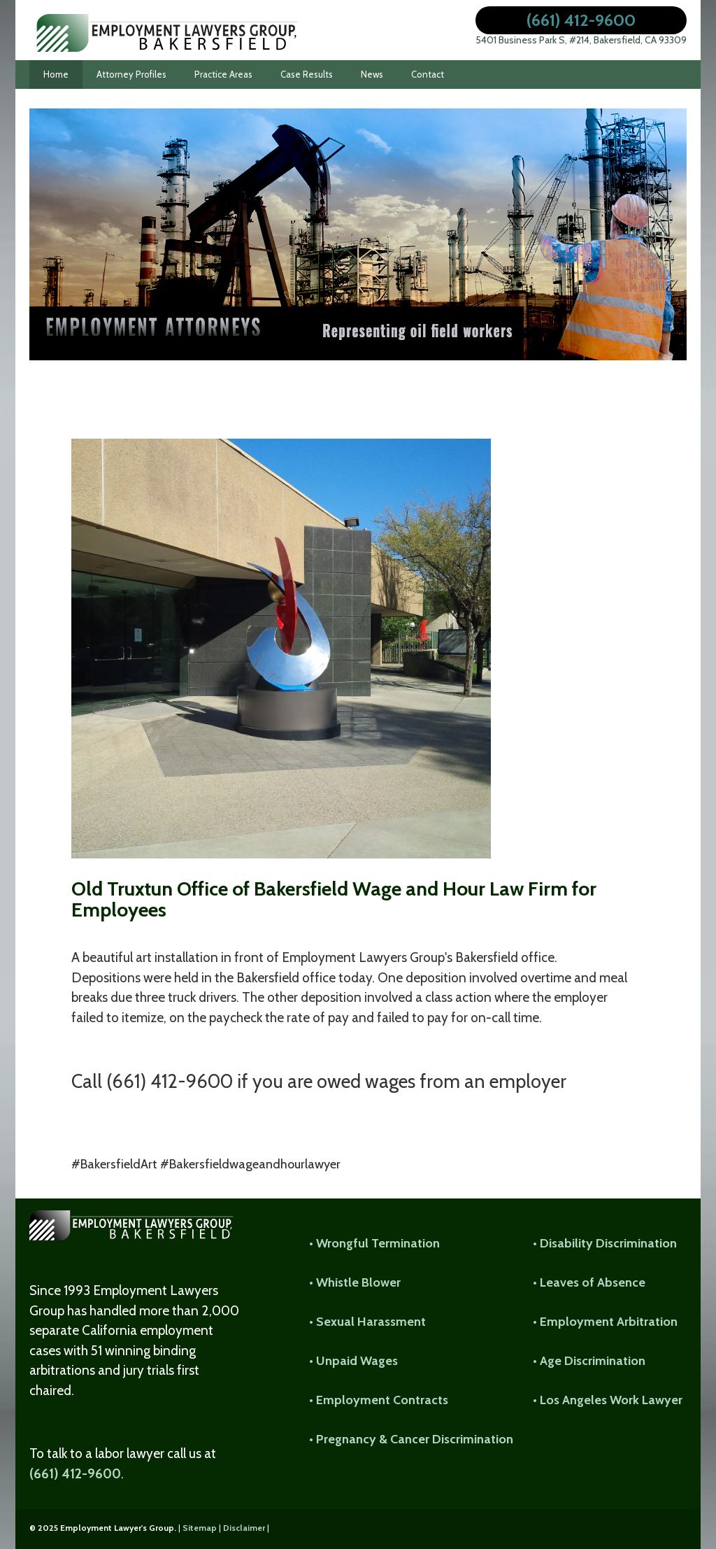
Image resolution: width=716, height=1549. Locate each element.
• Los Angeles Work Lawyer (607, 1400)
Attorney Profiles (131, 74)
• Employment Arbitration (605, 1321)
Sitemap (199, 1527)
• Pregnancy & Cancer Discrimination (411, 1439)
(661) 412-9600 (581, 20)
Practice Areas (223, 74)
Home (56, 74)
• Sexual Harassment (367, 1321)
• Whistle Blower (355, 1282)
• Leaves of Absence (589, 1282)
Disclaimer (244, 1527)
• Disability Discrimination (605, 1243)
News (372, 74)
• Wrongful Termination (374, 1243)
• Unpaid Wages (353, 1360)
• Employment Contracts (378, 1400)
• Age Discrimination (589, 1360)
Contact (427, 74)
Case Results (306, 74)
